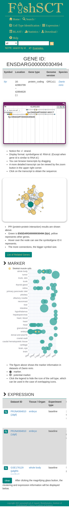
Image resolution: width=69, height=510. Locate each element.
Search (28, 19)
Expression (50, 25)
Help (13, 38)
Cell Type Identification (24, 25)
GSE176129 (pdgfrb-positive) (17, 471)
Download (48, 31)
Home (14, 19)
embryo (33, 411)
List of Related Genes (18, 254)
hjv (5, 81)
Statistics (31, 31)
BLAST (15, 31)
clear (7, 480)
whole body (35, 467)
